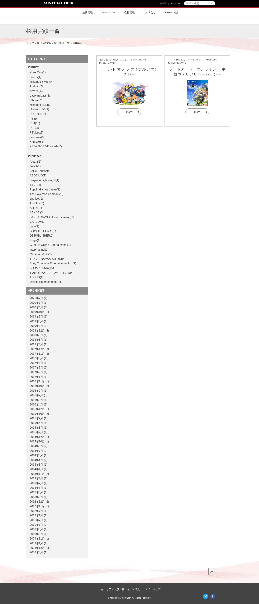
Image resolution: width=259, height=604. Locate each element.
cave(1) (34, 226)
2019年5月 (36, 321)
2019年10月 (37, 311)
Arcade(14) (37, 91)
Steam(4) (35, 77)
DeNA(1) (35, 166)
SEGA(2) (35, 184)
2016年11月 (37, 381)
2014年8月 (36, 446)
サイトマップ (153, 589)
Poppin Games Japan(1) (45, 189)
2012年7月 (36, 510)
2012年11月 (37, 506)
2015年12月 (37, 409)
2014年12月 (37, 436)
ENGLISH (175, 3)
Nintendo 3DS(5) (40, 104)
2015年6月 (36, 422)
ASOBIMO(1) (38, 175)
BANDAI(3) (37, 212)
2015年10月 (37, 413)
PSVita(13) (36, 132)
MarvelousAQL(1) (41, 254)
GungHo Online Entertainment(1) (50, 244)
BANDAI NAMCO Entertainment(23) (52, 217)
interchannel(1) (39, 249)
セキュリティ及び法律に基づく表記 (119, 589)
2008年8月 (36, 552)
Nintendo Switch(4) (41, 81)
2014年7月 (36, 450)
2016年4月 (36, 404)
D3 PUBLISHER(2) (41, 235)
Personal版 (171, 12)
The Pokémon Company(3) (46, 194)
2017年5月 (36, 362)
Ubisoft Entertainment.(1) (45, 281)
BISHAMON (108, 12)
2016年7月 (36, 395)
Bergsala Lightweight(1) (44, 180)
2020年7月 (36, 302)
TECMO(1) (36, 277)
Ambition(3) (37, 203)
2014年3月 (36, 464)
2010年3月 (36, 529)
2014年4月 (36, 460)
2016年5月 (36, 399)
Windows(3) (37, 137)
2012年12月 (37, 501)
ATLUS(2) (36, 207)
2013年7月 (36, 483)
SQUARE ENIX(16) (42, 268)
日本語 (163, 3)
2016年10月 (37, 385)
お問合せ (150, 12)
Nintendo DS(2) (39, 109)
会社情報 (129, 12)
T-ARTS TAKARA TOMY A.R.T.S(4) (52, 272)
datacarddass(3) (40, 95)
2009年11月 (37, 538)
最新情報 (87, 12)
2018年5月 (36, 344)
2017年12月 (37, 348)
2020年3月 (36, 307)
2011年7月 (36, 520)
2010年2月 (36, 534)
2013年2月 (36, 497)
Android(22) (37, 86)
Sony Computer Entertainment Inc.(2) (53, 263)
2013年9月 (36, 478)
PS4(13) (35, 123)
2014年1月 (36, 469)
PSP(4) (34, 128)
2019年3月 (36, 325)
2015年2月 (36, 432)
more (129, 111)
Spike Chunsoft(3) (41, 170)
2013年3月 (36, 492)
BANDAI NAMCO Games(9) (47, 258)
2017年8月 (36, 358)
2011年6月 (36, 524)
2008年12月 (37, 547)
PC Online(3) (38, 114)
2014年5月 (36, 455)
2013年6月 (36, 487)
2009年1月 (36, 543)
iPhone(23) (36, 100)
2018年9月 (36, 335)
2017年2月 (36, 372)
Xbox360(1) (37, 141)
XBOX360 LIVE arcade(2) (46, 146)
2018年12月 (37, 330)
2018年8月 (36, 339)
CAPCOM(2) (38, 221)
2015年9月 (36, 418)
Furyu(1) (35, 240)
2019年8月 (36, 316)
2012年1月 (36, 515)
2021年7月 (36, 298)
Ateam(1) (35, 161)
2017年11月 (37, 353)
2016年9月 (36, 390)
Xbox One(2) (38, 72)
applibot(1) (36, 198)
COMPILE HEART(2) (43, 231)
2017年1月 (36, 376)
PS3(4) (34, 118)
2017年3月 (36, 367)
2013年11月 (37, 473)
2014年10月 (37, 441)
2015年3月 (36, 427)
